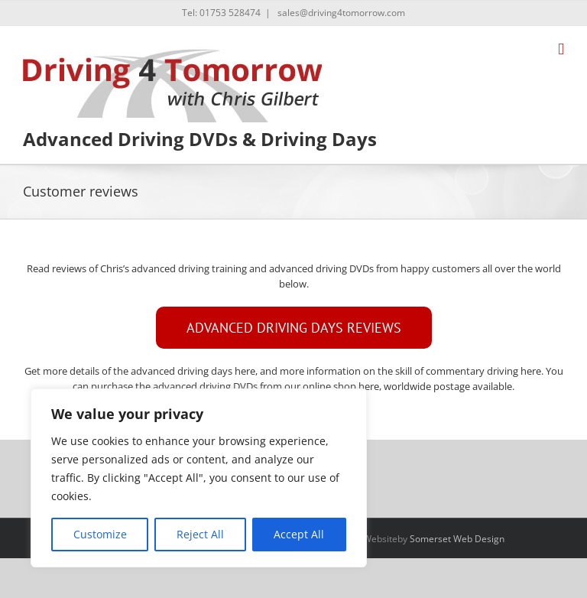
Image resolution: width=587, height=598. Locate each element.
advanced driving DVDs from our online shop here (266, 386)
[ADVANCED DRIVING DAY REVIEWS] (294, 328)
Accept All (299, 534)
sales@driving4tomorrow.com (340, 12)
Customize (100, 534)
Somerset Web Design (457, 538)
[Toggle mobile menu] (561, 49)
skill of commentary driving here (468, 371)
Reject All (200, 534)
